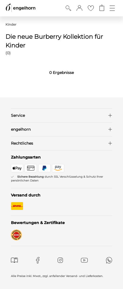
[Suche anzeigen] (68, 8)
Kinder (10, 24)
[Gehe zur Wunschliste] (90, 8)
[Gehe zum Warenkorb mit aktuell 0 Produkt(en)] (102, 8)
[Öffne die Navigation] (112, 8)
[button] (79, 8)
